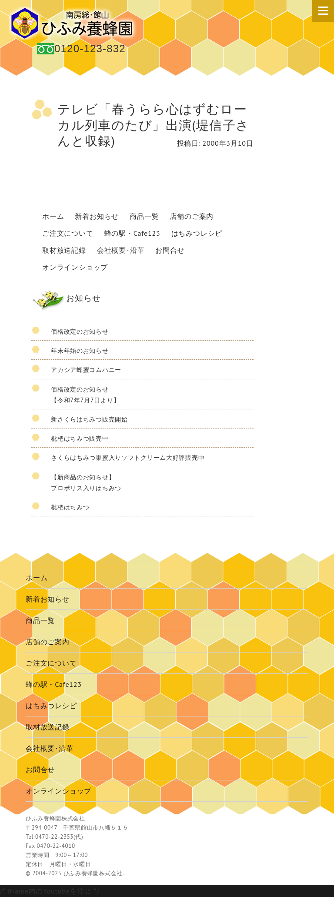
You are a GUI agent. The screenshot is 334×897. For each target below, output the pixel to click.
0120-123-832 (90, 48)
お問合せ (169, 250)
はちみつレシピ (197, 233)
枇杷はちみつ (70, 507)
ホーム (53, 216)
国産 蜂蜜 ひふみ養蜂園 (74, 23)
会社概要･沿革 (121, 250)
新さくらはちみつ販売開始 (89, 419)
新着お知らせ (97, 216)
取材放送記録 (64, 250)
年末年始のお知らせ (79, 350)
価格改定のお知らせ (79, 331)
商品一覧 (144, 216)
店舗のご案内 (192, 216)
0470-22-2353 (54, 836)
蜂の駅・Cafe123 (132, 233)
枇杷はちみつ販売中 (79, 438)
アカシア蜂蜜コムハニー (86, 369)
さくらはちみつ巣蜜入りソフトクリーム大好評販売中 (127, 457)
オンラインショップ (75, 267)
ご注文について (68, 233)
